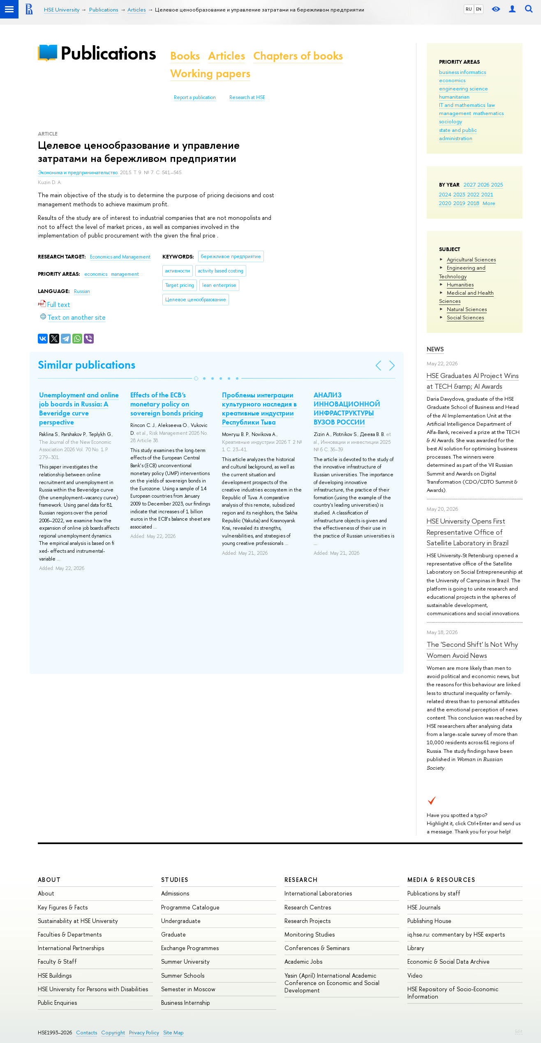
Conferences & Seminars (316, 948)
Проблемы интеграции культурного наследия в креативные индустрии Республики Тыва (259, 408)
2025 (497, 184)
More (489, 203)
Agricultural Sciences (471, 259)
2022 (473, 194)
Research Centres (307, 907)
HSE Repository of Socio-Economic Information (452, 992)
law (491, 104)
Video (415, 975)
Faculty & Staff (57, 961)
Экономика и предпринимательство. (79, 172)
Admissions (175, 893)
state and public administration (458, 134)
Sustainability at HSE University (78, 921)
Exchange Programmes (190, 948)
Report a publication (195, 97)
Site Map (173, 1032)
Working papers (210, 73)
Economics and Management (120, 257)
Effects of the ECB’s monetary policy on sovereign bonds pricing (166, 404)
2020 (445, 203)
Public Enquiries (57, 1002)
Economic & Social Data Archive (448, 961)
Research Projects (307, 921)
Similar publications (86, 365)
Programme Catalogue (190, 907)
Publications (108, 52)
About (49, 880)
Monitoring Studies (309, 934)
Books (185, 55)
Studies (175, 880)
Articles (226, 55)
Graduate (173, 934)
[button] (196, 378)
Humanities (460, 284)
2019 (459, 203)
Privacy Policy (144, 1032)
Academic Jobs (303, 961)
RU (469, 9)
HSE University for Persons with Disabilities (93, 989)
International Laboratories (318, 893)
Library (415, 948)
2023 (459, 194)
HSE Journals (423, 907)
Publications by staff (433, 893)
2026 (483, 184)
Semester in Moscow (188, 989)
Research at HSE (247, 97)
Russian (82, 291)
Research (301, 880)
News (435, 349)
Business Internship (185, 1002)
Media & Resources (441, 880)
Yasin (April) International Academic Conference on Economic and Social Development (331, 982)
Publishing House (429, 921)
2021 (487, 194)
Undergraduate (181, 921)
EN (478, 9)
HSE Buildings (55, 975)
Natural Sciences (467, 309)
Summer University (185, 961)
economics (452, 80)
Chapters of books (298, 55)
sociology (450, 121)
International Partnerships (71, 948)
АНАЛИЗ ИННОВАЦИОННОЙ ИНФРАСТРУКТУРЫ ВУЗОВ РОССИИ (347, 408)
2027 (470, 184)
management (455, 113)
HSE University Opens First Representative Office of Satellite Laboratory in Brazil (468, 531)
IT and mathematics (462, 104)
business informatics (462, 72)
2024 (445, 194)
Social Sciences (465, 317)
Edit (519, 1031)
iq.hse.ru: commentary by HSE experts (456, 934)
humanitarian (454, 96)
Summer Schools (182, 975)
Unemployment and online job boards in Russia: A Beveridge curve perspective (79, 408)
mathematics (488, 113)
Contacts (86, 1032)
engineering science (463, 88)
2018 (473, 203)
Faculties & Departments (70, 934)
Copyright (113, 1032)
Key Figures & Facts (63, 907)
